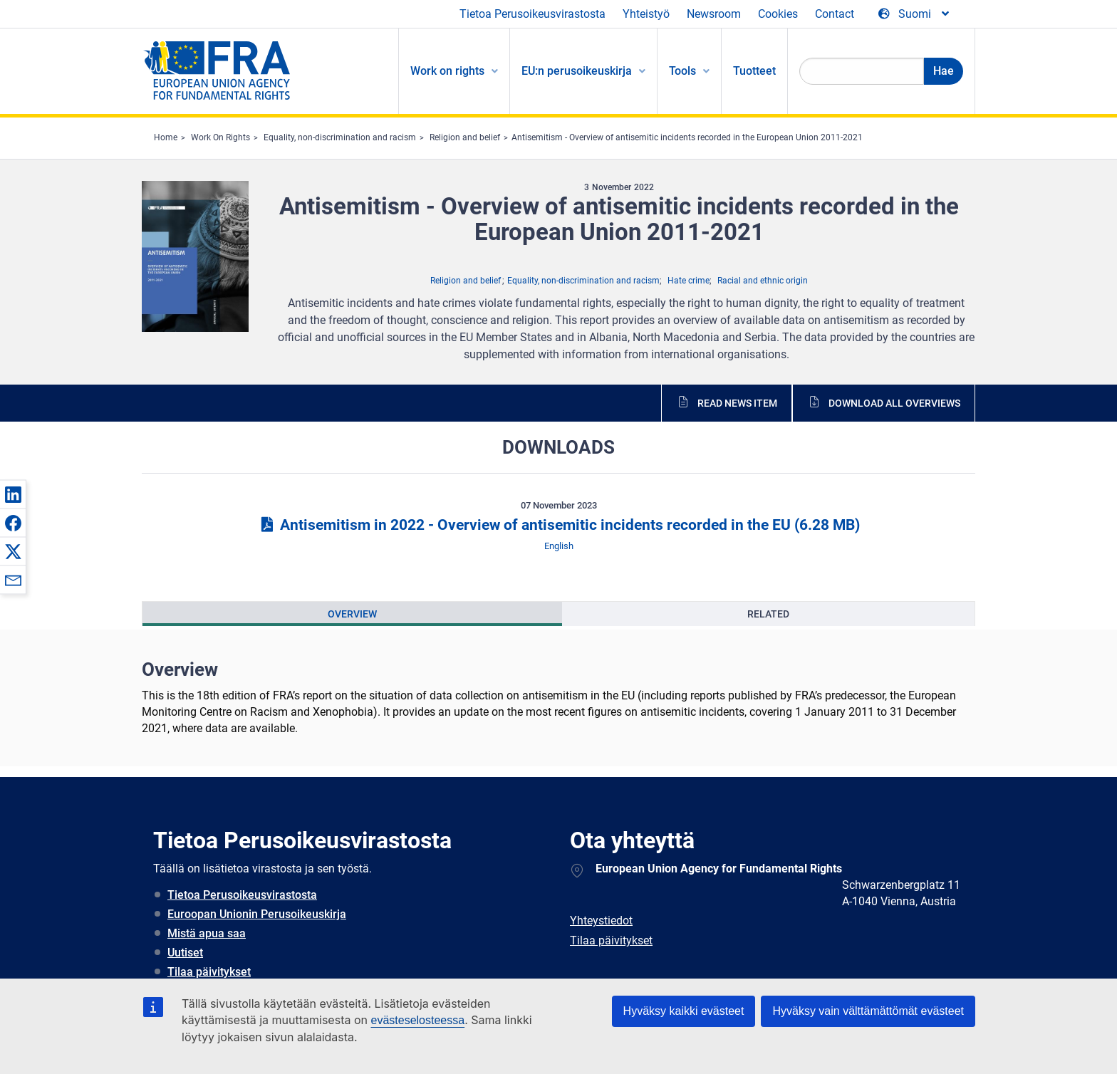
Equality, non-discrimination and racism (340, 137)
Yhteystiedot (601, 920)
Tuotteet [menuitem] (754, 71)
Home (165, 137)
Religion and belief (465, 137)
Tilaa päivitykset (209, 972)
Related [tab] (768, 614)
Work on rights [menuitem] (447, 71)
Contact (834, 14)
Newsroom (714, 14)
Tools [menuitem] (682, 71)
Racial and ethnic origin (762, 281)
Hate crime (688, 281)
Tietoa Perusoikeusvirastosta (532, 14)
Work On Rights (220, 137)
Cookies (778, 14)
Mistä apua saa (206, 933)
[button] (13, 494)
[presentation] (352, 614)
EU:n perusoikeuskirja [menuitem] (576, 71)
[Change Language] (914, 14)
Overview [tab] (352, 614)
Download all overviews (894, 403)
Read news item (737, 403)
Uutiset (185, 952)
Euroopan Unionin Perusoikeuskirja (256, 914)
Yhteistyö (646, 14)
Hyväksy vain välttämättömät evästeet (868, 1011)
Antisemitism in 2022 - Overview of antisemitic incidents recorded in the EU (558, 524)
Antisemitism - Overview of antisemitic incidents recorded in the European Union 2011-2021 (687, 137)
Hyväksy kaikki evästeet (683, 1011)
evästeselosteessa (417, 1020)
